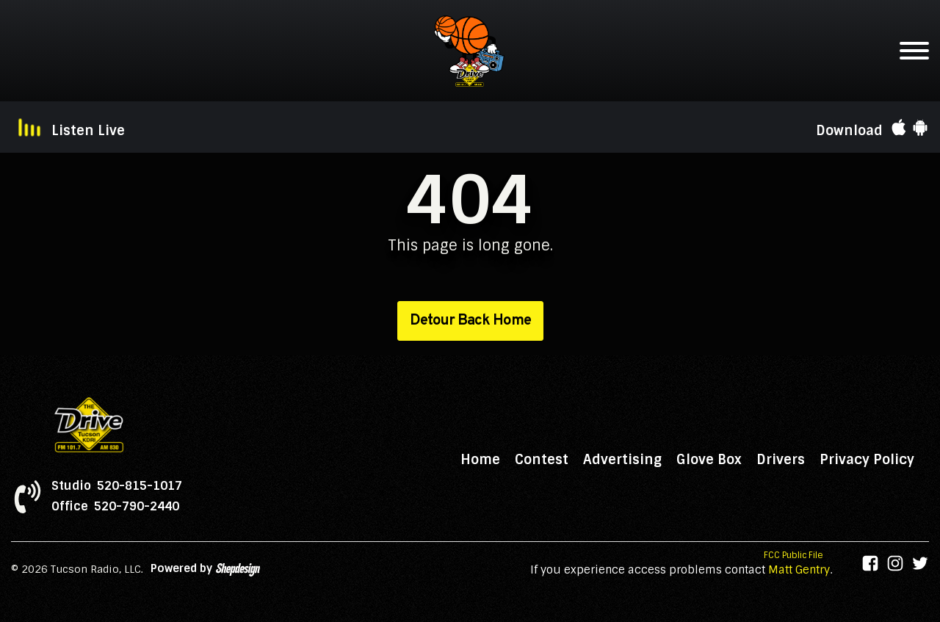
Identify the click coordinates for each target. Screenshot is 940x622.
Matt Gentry (799, 570)
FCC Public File (793, 555)
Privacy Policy (867, 460)
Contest (541, 460)
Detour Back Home (470, 320)
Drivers (780, 460)
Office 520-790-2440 (115, 507)
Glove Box (709, 460)
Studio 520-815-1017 (116, 486)
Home (480, 460)
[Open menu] (914, 50)
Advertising (622, 460)
